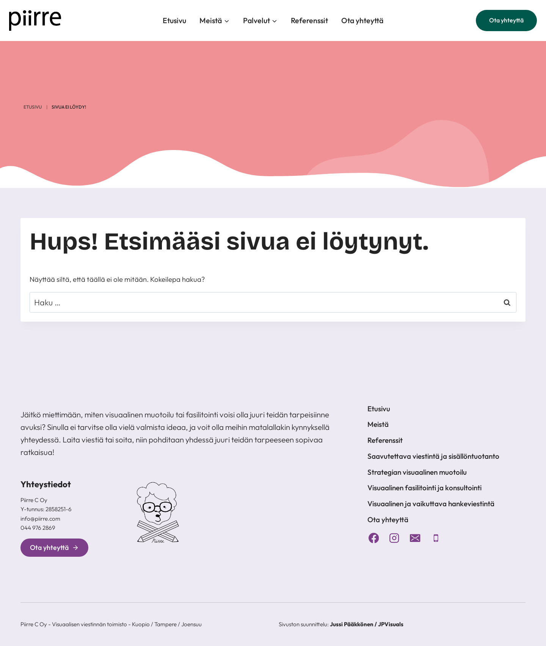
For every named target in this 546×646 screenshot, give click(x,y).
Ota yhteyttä (362, 20)
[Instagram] (394, 538)
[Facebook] (373, 538)
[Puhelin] (435, 538)
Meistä (378, 424)
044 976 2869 (37, 527)
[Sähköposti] (415, 538)
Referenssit (309, 20)
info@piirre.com (40, 518)
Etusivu (174, 20)
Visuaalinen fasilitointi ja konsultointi (424, 487)
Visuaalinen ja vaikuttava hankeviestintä (430, 503)
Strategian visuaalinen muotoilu (417, 472)
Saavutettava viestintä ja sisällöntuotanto (433, 456)
